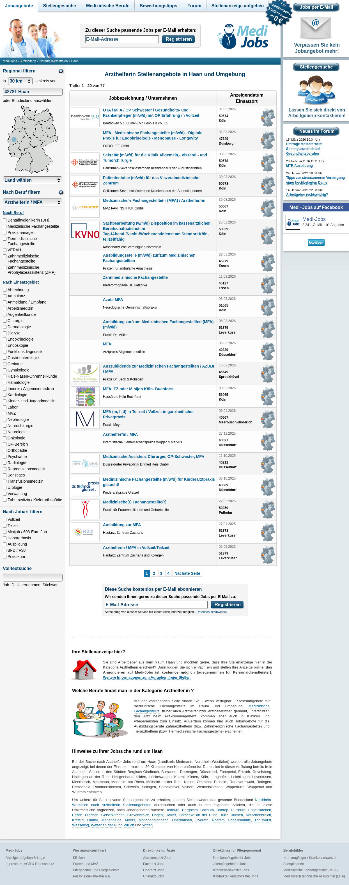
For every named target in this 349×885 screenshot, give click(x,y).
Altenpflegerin (293, 864)
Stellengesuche (59, 5)
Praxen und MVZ (85, 864)
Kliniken (79, 858)
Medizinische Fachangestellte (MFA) (310, 870)
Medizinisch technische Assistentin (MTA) (314, 876)
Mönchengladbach (153, 820)
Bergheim (190, 810)
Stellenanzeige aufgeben (238, 5)
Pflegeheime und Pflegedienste (96, 870)
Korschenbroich (258, 815)
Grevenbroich (138, 815)
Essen (77, 815)
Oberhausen (182, 820)
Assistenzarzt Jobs (157, 858)
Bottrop (222, 810)
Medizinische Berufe (108, 5)
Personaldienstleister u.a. (92, 876)
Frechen (91, 815)
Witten (147, 825)
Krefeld (78, 820)
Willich (129, 825)
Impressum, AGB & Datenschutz (30, 864)
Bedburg (172, 810)
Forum (194, 5)
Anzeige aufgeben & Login (25, 858)
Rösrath (218, 820)
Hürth (223, 815)
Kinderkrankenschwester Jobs (235, 876)
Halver (171, 815)
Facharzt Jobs (153, 864)
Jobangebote (19, 5)
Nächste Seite (187, 573)
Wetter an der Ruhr (106, 825)
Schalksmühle (239, 820)
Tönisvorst (262, 820)
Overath (202, 820)
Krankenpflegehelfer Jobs (232, 858)
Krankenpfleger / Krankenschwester (310, 858)
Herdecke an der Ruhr (198, 815)
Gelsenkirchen (113, 815)
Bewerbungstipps (158, 5)
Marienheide (111, 820)
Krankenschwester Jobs (231, 870)
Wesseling (80, 825)
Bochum (207, 810)
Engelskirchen (259, 810)
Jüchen (237, 815)
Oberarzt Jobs (153, 870)
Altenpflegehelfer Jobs (230, 864)
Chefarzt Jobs (153, 876)
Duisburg (238, 810)
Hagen (157, 815)
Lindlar (92, 820)
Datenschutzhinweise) (212, 611)
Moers (130, 820)
